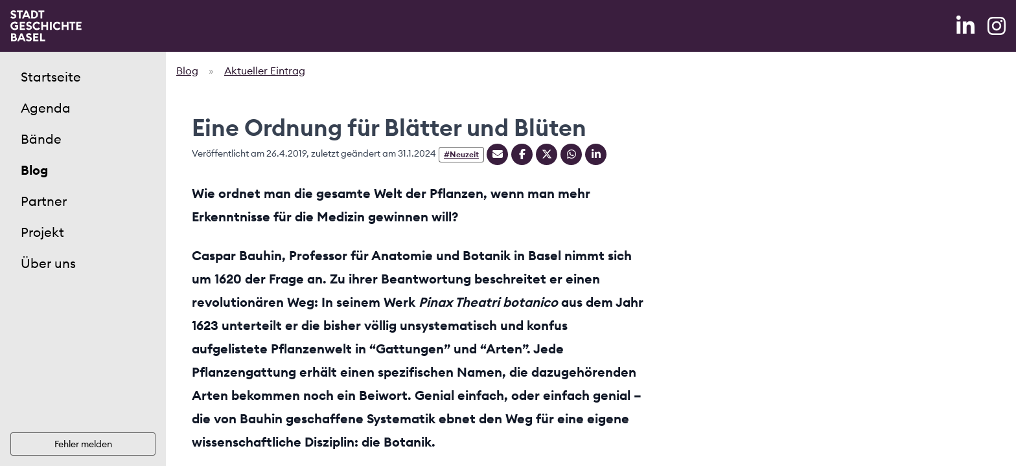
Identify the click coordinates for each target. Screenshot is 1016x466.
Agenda (46, 108)
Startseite (51, 77)
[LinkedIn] (966, 26)
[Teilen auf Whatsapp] (571, 154)
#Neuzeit (461, 154)
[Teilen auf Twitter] (546, 154)
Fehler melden (83, 444)
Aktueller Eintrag (264, 70)
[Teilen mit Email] (497, 154)
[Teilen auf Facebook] (522, 154)
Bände (41, 139)
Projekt (42, 232)
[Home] (46, 25)
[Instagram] (996, 26)
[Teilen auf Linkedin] (595, 154)
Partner (44, 201)
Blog (34, 170)
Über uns (48, 263)
